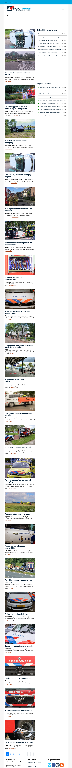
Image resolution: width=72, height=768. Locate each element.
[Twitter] (49, 766)
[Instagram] (58, 766)
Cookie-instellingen (34, 763)
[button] (7, 39)
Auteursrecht (32, 766)
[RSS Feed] (62, 766)
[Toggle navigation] (63, 8)
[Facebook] (53, 766)
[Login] (66, 2)
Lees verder (8, 81)
